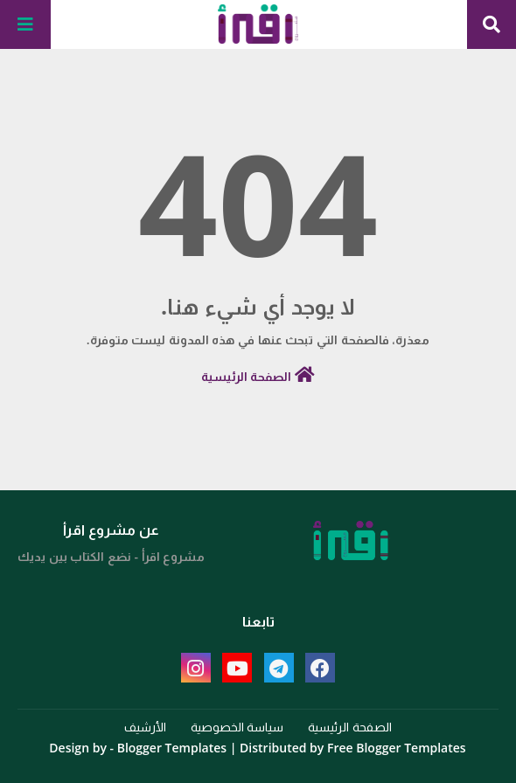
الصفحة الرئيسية (258, 375)
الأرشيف (145, 726)
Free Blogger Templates (396, 747)
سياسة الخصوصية (237, 726)
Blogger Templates (172, 747)
